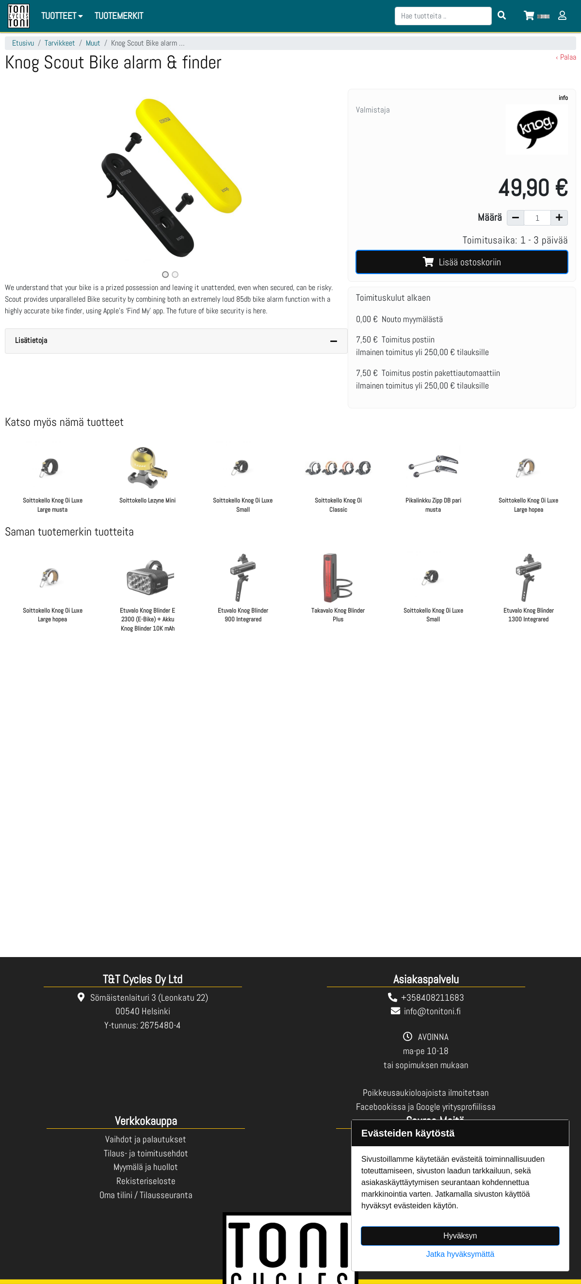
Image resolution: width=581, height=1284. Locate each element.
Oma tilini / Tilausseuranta (146, 1195)
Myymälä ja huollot (145, 1167)
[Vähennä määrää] (515, 217)
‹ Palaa (566, 57)
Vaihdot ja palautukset (145, 1139)
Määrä (490, 217)
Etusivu (23, 43)
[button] (29, 184)
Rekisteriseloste (146, 1181)
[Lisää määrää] (559, 217)
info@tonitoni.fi (432, 1011)
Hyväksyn (460, 1236)
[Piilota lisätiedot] (334, 341)
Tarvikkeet (60, 43)
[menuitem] (119, 16)
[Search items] (502, 16)
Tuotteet (63, 16)
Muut (93, 43)
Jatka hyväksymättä (460, 1254)
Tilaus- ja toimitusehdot (146, 1153)
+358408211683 (432, 997)
